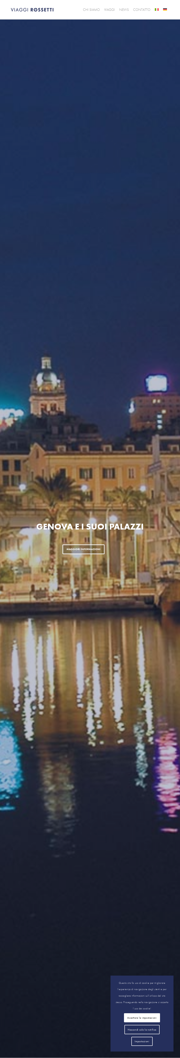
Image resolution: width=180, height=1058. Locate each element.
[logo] (32, 9)
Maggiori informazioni (57, 549)
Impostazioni (142, 1041)
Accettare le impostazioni (142, 1017)
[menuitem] (91, 9)
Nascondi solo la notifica (142, 1029)
